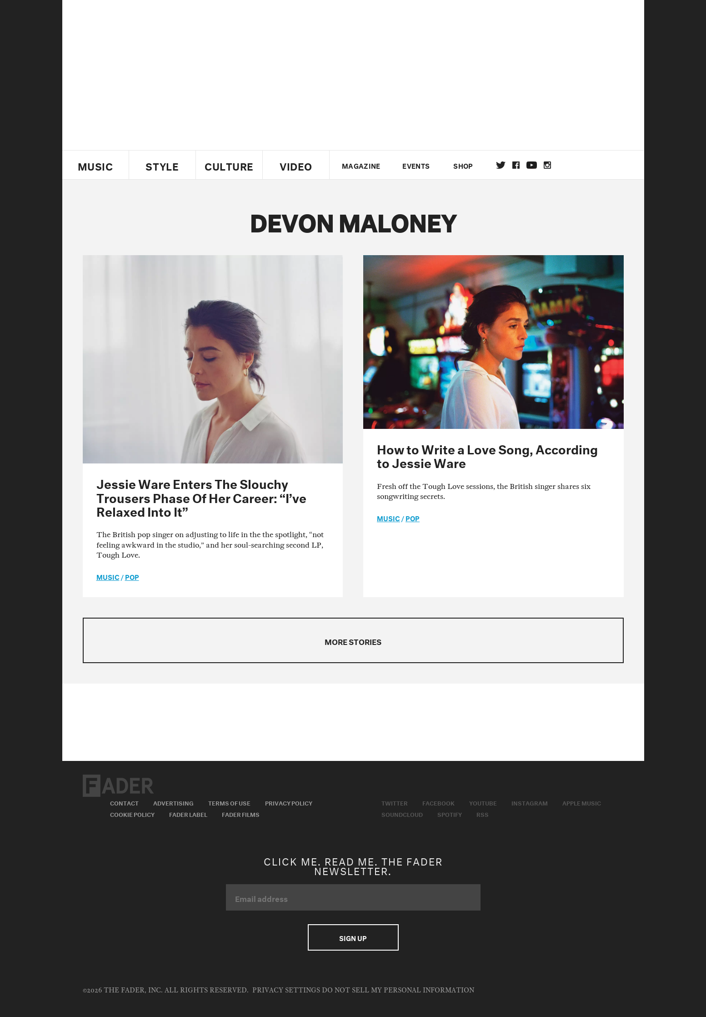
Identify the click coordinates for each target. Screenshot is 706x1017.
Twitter (501, 165)
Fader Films (241, 813)
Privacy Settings (286, 990)
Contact (124, 802)
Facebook (438, 802)
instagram (547, 165)
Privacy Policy (288, 802)
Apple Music (581, 802)
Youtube (483, 802)
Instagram (529, 802)
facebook (516, 165)
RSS (482, 813)
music (108, 576)
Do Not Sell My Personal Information (398, 990)
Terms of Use (229, 802)
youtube (531, 165)
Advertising (173, 802)
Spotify (449, 813)
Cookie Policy (132, 813)
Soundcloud (402, 813)
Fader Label (188, 813)
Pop (132, 576)
